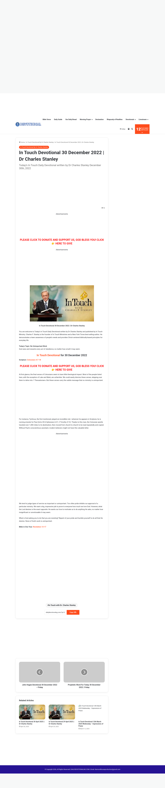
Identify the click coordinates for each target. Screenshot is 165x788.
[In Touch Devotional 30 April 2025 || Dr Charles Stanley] (32, 712)
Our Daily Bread (71, 119)
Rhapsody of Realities (114, 119)
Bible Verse (47, 119)
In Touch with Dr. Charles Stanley (62, 605)
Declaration (99, 119)
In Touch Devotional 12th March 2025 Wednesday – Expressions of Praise (90, 724)
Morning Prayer (85, 119)
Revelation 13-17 (39, 527)
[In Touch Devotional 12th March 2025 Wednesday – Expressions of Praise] (91, 712)
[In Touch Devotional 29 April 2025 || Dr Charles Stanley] (62, 712)
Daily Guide (58, 119)
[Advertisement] (11, 7)
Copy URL (73, 612)
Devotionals (130, 119)
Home (22, 142)
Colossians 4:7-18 (34, 360)
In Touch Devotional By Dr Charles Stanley (40, 142)
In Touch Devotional (48, 355)
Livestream (143, 119)
